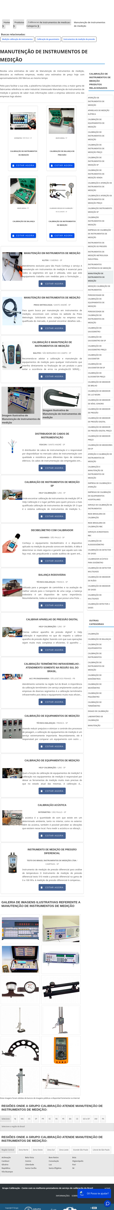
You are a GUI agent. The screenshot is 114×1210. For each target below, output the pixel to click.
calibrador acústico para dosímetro (98, 561)
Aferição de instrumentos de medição (96, 101)
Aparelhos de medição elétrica (98, 112)
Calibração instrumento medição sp (100, 210)
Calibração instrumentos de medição (96, 221)
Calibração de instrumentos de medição (96, 136)
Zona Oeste (38, 1150)
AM (95, 1119)
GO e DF (86, 1119)
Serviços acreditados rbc (98, 534)
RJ (15, 1119)
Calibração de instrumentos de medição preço (96, 148)
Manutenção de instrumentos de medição (96, 277)
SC (50, 1119)
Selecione (6, 1119)
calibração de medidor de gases (99, 588)
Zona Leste (63, 1150)
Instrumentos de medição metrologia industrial (98, 255)
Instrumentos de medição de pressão (79, 39)
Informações (63, 1195)
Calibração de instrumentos (95, 655)
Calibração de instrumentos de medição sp (96, 161)
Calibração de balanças (99, 639)
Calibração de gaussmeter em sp (96, 366)
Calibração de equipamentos (95, 646)
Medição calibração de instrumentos (17, 39)
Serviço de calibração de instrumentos (100, 507)
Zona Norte (23, 1150)
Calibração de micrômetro (94, 686)
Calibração (93, 634)
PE (63, 1119)
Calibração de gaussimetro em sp (97, 339)
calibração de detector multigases (99, 570)
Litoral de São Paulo (101, 1150)
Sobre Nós (77, 1195)
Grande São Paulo (80, 1150)
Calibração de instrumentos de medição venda (96, 174)
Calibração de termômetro (94, 704)
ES (29, 1119)
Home (107, 1188)
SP (36, 1119)
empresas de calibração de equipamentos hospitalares (99, 496)
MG (22, 1119)
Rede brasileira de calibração (96, 516)
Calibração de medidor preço (99, 438)
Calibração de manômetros (94, 677)
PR (43, 1119)
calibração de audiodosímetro (96, 543)
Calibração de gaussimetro (48, 39)
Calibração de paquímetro (94, 695)
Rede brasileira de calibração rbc (96, 525)
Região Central (8, 1150)
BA (70, 1119)
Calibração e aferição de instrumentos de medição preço (100, 199)
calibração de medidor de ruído (99, 579)
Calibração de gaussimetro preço (97, 348)
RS (57, 1119)
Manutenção (94, 725)
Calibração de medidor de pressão (99, 411)
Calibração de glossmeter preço (96, 375)
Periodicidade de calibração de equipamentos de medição (96, 300)
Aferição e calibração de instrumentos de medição (100, 458)
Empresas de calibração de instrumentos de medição (99, 234)
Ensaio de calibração (98, 711)
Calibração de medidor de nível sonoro (99, 402)
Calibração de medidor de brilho (99, 384)
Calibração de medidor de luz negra (99, 393)
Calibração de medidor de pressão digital (99, 420)
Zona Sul (50, 1150)
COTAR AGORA (23, 165)
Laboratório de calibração (95, 718)
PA (103, 1119)
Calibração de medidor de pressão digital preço (100, 429)
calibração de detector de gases (99, 552)
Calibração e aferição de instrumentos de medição (100, 187)
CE (77, 1119)
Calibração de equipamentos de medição (96, 123)
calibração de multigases (94, 597)
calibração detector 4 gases (99, 606)
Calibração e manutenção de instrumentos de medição (96, 472)
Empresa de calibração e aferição (99, 485)
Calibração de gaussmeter (94, 357)
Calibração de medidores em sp (100, 447)
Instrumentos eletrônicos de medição (99, 266)
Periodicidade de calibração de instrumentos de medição (96, 317)
